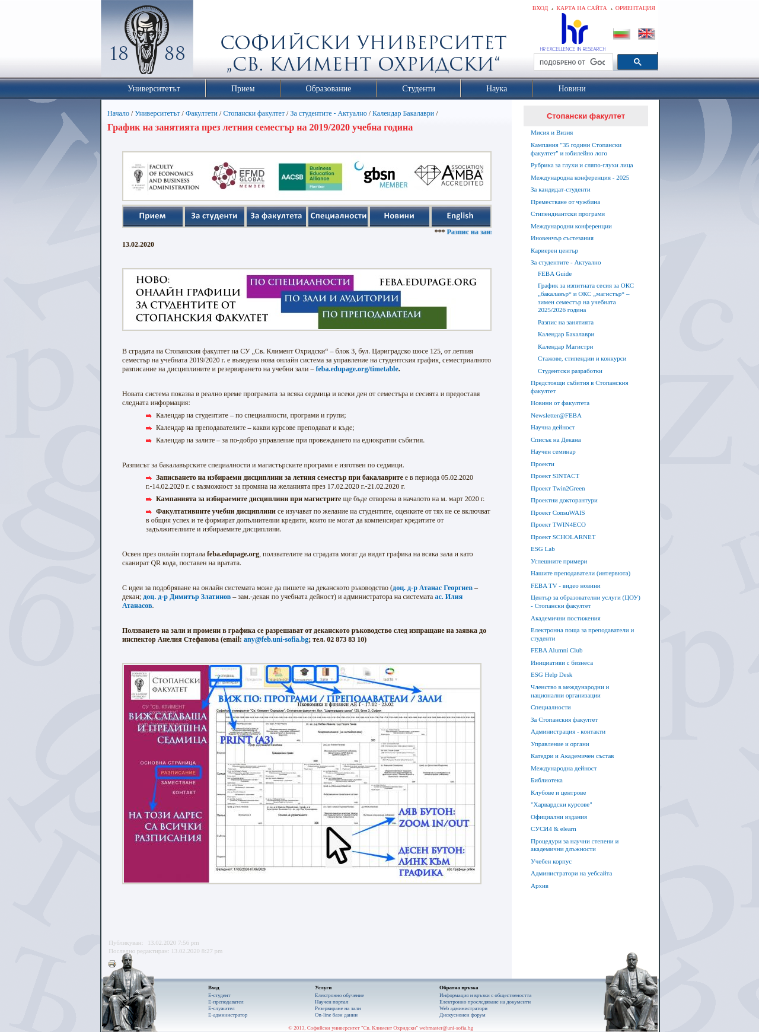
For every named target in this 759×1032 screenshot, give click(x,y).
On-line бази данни (336, 1015)
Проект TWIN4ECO (558, 524)
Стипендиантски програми (568, 213)
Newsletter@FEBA (556, 415)
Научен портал (331, 1002)
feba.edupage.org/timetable (356, 369)
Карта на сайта (581, 8)
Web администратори (463, 1008)
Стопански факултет (254, 113)
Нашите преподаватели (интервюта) (580, 572)
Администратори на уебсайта (571, 873)
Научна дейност (553, 427)
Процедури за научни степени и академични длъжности (574, 845)
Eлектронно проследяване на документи (485, 1002)
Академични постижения (566, 618)
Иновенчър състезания (562, 237)
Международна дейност (564, 768)
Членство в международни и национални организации (570, 691)
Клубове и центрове (558, 792)
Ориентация (635, 8)
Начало (118, 113)
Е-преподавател (226, 1002)
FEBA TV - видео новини (566, 585)
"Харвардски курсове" (561, 804)
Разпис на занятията (490, 232)
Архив (539, 885)
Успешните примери (559, 561)
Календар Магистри (565, 346)
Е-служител (221, 1008)
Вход (540, 8)
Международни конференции (571, 226)
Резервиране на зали (338, 1008)
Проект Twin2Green (558, 488)
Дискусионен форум (462, 1015)
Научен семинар (553, 451)
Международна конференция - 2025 (580, 177)
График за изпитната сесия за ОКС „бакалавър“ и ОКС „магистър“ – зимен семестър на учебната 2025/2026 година (586, 297)
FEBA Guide (555, 273)
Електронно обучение (339, 995)
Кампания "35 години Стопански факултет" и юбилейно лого (576, 149)
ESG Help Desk (551, 674)
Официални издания (559, 816)
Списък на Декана (556, 439)
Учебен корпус (551, 861)
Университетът (157, 113)
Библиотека (547, 779)
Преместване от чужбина (565, 201)
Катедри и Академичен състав (572, 755)
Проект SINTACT (555, 475)
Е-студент (219, 995)
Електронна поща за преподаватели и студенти (582, 634)
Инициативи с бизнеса (562, 662)
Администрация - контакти (568, 731)
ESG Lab (543, 548)
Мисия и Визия (552, 132)
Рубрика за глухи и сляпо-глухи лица (582, 164)
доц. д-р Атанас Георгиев (433, 588)
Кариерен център (554, 250)
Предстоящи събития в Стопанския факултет (579, 386)
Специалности (551, 707)
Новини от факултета (560, 402)
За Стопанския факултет (564, 719)
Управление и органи (560, 743)
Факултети (202, 113)
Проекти (542, 463)
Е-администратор (227, 1015)
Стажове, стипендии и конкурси (582, 358)
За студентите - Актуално (328, 113)
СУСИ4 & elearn (553, 828)
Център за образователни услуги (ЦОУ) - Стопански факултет (585, 601)
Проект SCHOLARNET (563, 536)
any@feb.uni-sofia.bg (276, 639)
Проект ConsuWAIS (558, 512)
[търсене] (572, 62)
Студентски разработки (570, 370)
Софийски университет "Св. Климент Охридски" (214, 41)
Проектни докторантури (564, 500)
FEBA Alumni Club (556, 650)
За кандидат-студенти (561, 189)
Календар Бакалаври (403, 113)
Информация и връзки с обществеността (485, 995)
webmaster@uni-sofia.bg (446, 1028)
